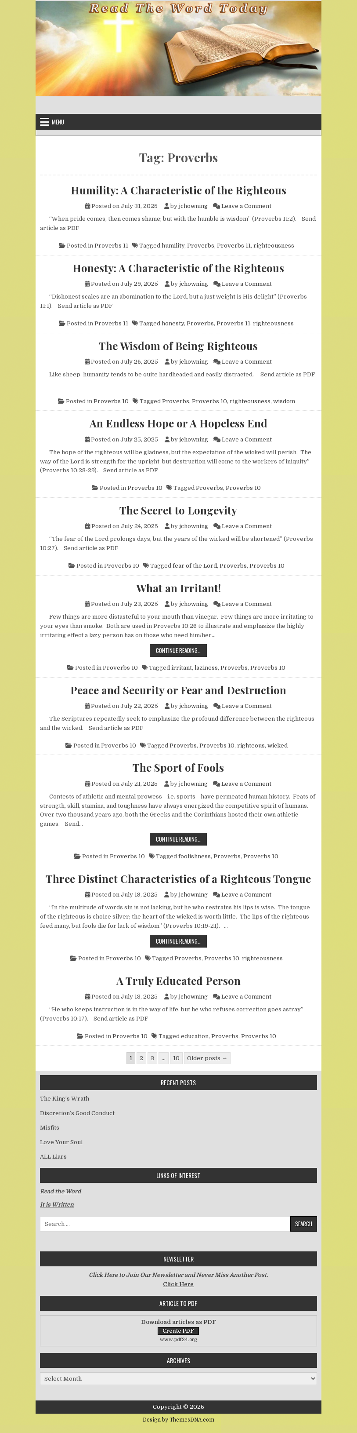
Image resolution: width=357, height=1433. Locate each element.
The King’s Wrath (64, 1098)
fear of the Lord (195, 565)
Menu (58, 121)
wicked (277, 745)
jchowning (193, 206)
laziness (206, 667)
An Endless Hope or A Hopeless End (178, 423)
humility (173, 245)
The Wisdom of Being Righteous (178, 345)
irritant (181, 667)
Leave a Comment (246, 206)
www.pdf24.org (178, 1339)
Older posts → (207, 1058)
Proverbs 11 (111, 245)
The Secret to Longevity (178, 510)
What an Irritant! (178, 588)
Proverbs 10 (111, 401)
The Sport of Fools (178, 767)
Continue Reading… (181, 650)
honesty (173, 323)
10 (176, 1058)
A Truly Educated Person (178, 980)
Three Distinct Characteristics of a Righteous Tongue (178, 878)
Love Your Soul (61, 1142)
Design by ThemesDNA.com (178, 1420)
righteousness (273, 245)
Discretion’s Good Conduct (77, 1113)
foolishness (194, 856)
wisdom (284, 401)
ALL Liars (53, 1156)
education (195, 1036)
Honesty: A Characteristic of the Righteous (178, 267)
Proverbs (200, 245)
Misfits (49, 1127)
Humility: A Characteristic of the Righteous (178, 190)
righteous (251, 745)
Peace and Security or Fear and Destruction (178, 690)
